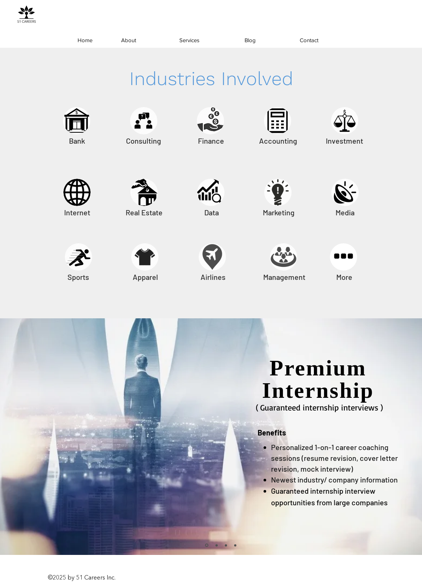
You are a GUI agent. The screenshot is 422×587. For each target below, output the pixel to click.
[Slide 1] (206, 545)
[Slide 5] (235, 545)
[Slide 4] (216, 545)
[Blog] (250, 40)
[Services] (189, 40)
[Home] (85, 40)
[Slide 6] (226, 545)
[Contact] (309, 40)
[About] (128, 40)
